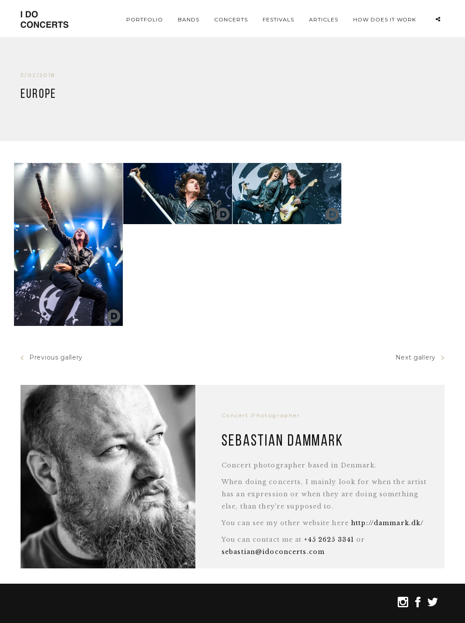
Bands (188, 19)
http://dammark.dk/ (387, 523)
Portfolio (144, 19)
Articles (323, 19)
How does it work (384, 19)
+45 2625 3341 (329, 539)
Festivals (278, 19)
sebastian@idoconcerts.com (273, 552)
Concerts (231, 19)
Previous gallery (52, 357)
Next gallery (420, 357)
